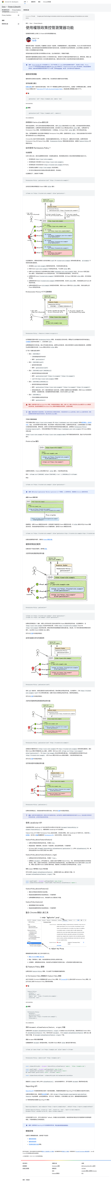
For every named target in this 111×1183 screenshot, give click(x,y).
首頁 (27, 23)
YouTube (84, 1168)
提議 (37, 835)
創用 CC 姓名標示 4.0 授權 (48, 1151)
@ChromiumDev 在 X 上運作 (88, 1166)
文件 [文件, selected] (25, 2)
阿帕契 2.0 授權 (65, 1151)
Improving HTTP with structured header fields (49, 89)
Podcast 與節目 (55, 1173)
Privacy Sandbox (16, 10)
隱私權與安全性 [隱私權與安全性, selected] (5, 10)
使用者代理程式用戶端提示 (43, 66)
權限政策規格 (32, 1139)
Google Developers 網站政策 (82, 1151)
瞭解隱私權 (26, 10)
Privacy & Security (14, 7)
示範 (45, 549)
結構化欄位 (29, 87)
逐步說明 (44, 1094)
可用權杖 (28, 342)
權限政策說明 (32, 1141)
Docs (4, 7)
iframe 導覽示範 (47, 539)
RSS (82, 1173)
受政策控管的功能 (34, 1144)
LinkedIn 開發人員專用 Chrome (89, 1171)
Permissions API (49, 835)
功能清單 (60, 68)
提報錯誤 (25, 1166)
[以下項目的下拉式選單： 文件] (28, 2)
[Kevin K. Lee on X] (33, 41)
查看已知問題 (26, 1168)
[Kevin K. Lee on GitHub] (35, 41)
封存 (53, 1171)
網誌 (39, 2)
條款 (24, 1179)
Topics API (54, 66)
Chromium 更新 (56, 1166)
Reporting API (30, 1091)
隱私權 (27, 1179)
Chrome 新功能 (47, 2)
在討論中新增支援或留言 (62, 1125)
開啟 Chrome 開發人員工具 (36, 957)
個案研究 (33, 2)
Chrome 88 (64, 979)
